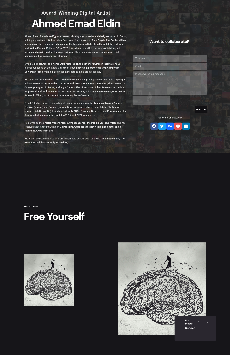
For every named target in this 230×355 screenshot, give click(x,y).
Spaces (190, 328)
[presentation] (151, 100)
